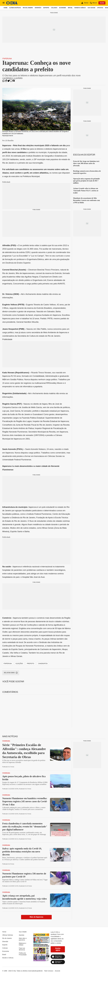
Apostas (100, 7)
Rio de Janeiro (28, 7)
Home (5, 7)
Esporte (46, 7)
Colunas (54, 7)
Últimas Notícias (15, 7)
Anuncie (57, 971)
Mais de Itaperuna (36, 917)
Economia (62, 7)
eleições (19, 663)
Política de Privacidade (23, 954)
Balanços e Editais (22, 944)
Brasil (70, 7)
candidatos (43, 663)
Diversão (38, 7)
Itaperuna (7, 58)
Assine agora (57, 949)
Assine (102, 3)
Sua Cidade (91, 7)
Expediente (39, 971)
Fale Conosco (48, 971)
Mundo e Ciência (80, 7)
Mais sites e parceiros (23, 939)
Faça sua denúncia (22, 949)
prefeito (30, 663)
